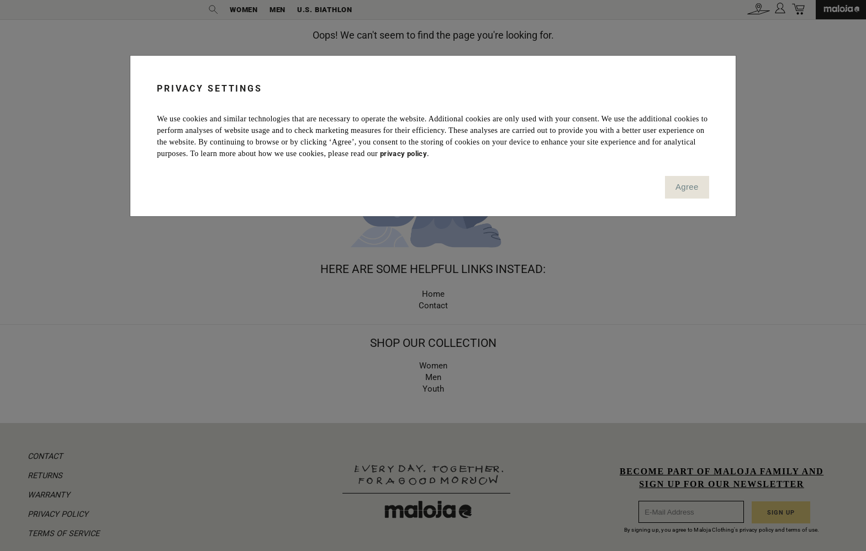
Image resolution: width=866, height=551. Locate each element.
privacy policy (403, 153)
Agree (687, 186)
